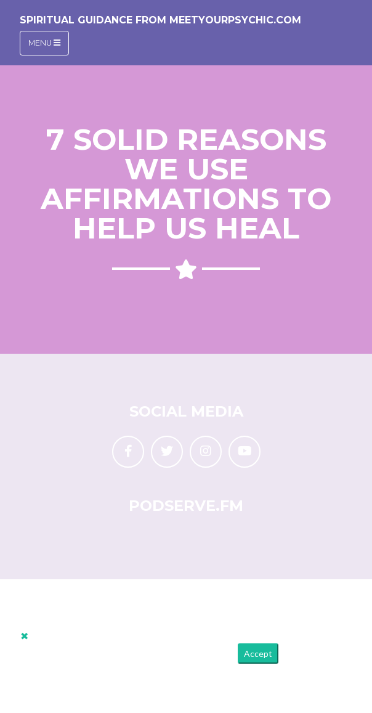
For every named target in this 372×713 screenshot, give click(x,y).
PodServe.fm (186, 506)
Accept (258, 653)
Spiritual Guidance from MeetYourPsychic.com (160, 20)
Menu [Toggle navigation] (44, 42)
